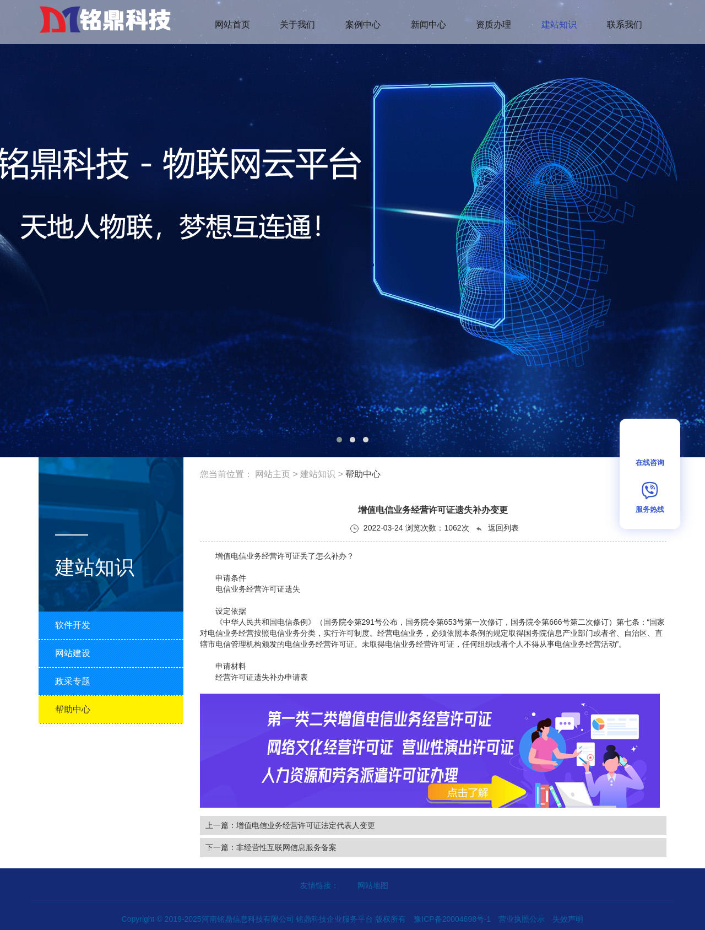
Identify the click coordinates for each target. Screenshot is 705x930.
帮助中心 (363, 474)
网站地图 (372, 885)
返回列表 (497, 528)
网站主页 (272, 474)
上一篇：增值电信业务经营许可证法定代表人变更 (290, 825)
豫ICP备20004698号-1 (452, 919)
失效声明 (567, 919)
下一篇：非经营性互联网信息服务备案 (271, 847)
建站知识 (317, 474)
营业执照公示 (521, 919)
